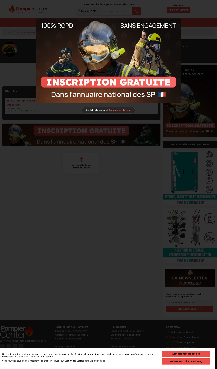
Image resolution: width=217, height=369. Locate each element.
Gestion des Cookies (74, 361)
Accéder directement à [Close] (108, 110)
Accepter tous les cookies (186, 353)
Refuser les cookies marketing (186, 361)
